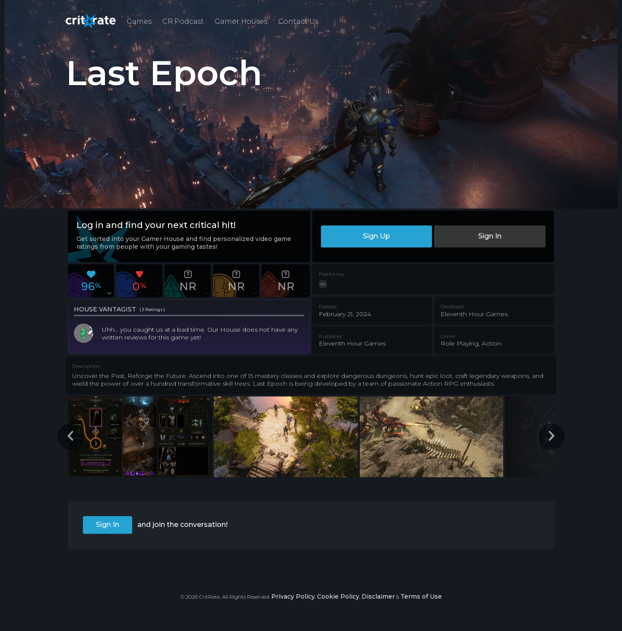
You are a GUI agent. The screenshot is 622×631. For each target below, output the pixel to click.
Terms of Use (421, 596)
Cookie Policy (338, 596)
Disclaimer (378, 596)
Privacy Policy (293, 596)
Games (139, 21)
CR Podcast (183, 21)
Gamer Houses (241, 21)
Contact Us (298, 21)
